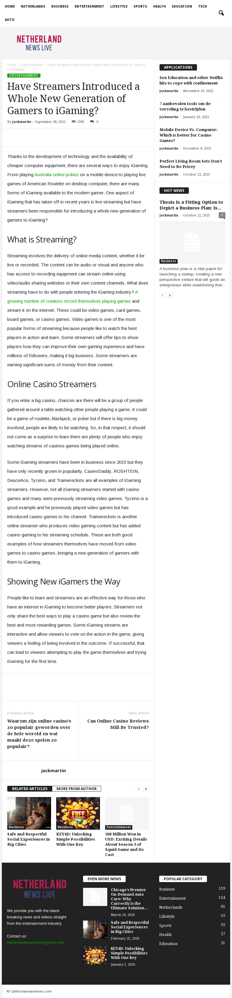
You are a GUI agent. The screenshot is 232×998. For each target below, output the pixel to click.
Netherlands (33, 6)
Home (10, 6)
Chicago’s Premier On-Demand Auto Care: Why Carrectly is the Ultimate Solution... (129, 899)
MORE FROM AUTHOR (76, 788)
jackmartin (21, 122)
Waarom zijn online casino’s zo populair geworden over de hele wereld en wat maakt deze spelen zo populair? (39, 733)
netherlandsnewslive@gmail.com (35, 942)
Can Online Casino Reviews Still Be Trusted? (118, 724)
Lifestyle (118, 6)
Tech (202, 6)
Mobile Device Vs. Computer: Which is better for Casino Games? (189, 135)
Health (159, 6)
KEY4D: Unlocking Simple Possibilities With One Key (75, 839)
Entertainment (89, 6)
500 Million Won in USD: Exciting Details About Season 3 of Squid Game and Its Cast (126, 844)
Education (182, 6)
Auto (9, 20)
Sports (140, 6)
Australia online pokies (56, 174)
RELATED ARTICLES (29, 788)
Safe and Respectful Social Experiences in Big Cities (28, 839)
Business (60, 6)
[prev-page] (139, 789)
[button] (221, 13)
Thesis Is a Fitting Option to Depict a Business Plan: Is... (191, 205)
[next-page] (146, 789)
